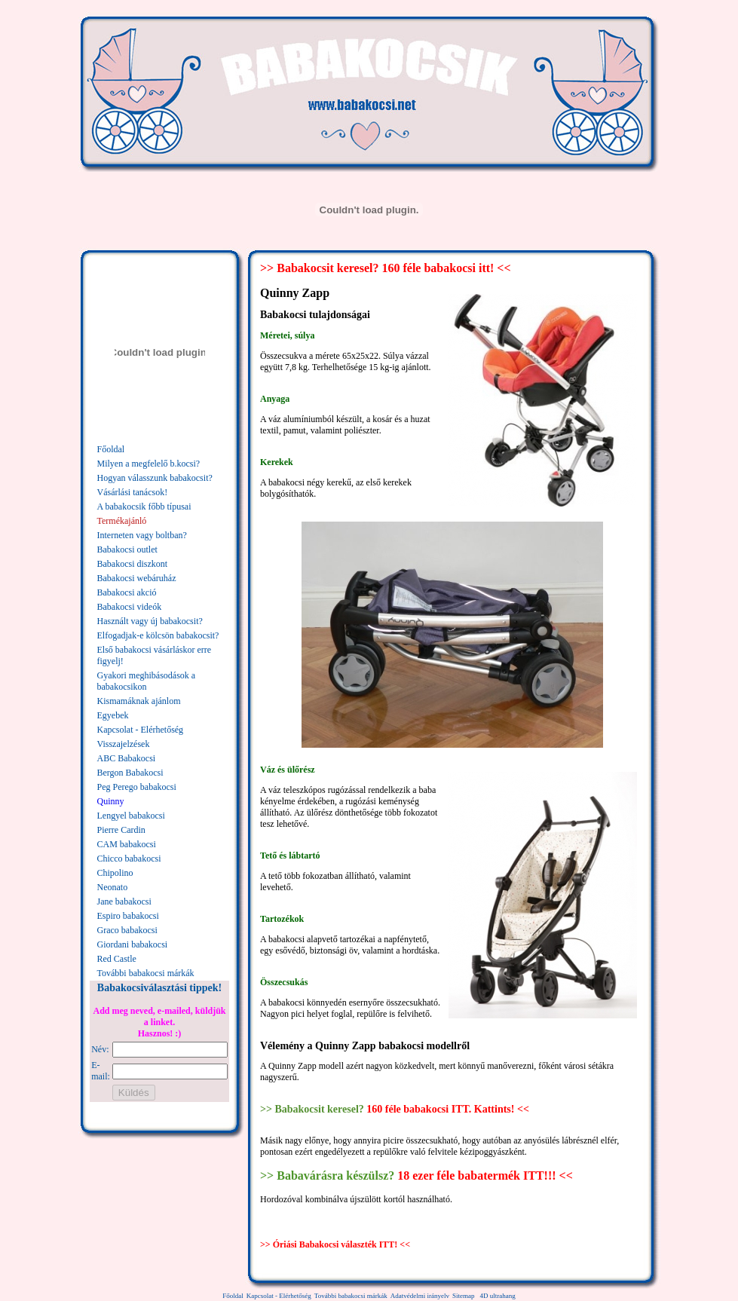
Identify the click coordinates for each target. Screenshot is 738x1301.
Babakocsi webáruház (136, 578)
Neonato (112, 887)
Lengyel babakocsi (131, 815)
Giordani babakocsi (132, 944)
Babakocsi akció (127, 592)
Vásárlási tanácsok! (132, 492)
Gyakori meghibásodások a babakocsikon (146, 681)
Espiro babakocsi (128, 916)
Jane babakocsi (124, 901)
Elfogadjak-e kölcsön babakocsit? (158, 635)
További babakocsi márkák (145, 973)
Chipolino (115, 873)
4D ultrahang (497, 1295)
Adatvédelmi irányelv (419, 1295)
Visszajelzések (123, 744)
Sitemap (463, 1295)
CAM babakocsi (126, 844)
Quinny (110, 801)
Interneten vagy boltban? (142, 535)
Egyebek (113, 715)
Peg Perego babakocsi (136, 787)
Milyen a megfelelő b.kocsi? (149, 463)
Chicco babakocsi (129, 858)
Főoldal (111, 449)
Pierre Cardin (121, 830)
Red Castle (116, 959)
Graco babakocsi (127, 930)
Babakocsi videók (129, 607)
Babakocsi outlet (127, 549)
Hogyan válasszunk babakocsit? (155, 478)
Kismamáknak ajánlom (139, 701)
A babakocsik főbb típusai (144, 506)
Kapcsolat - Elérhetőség (140, 729)
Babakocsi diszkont (132, 564)
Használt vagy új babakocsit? (150, 621)
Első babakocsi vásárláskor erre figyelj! (154, 655)
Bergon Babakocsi (130, 772)
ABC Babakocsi (126, 758)
